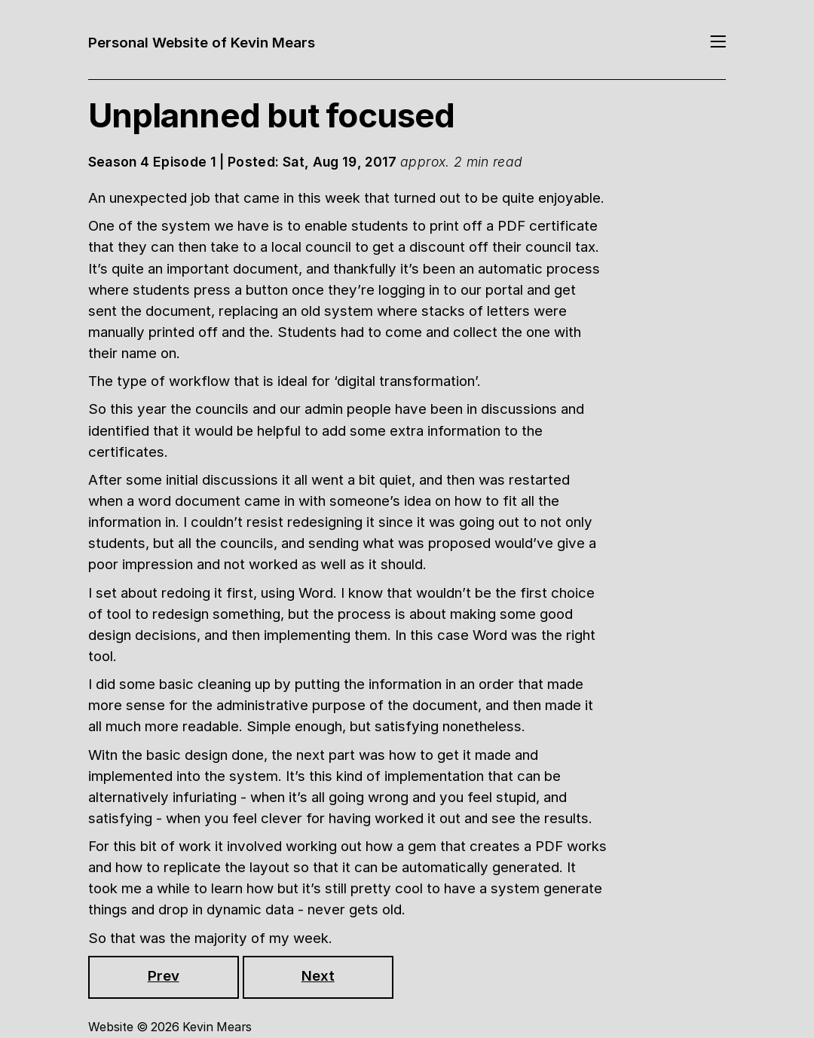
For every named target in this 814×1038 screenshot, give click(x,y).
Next (318, 975)
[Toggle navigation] (718, 43)
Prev (163, 975)
